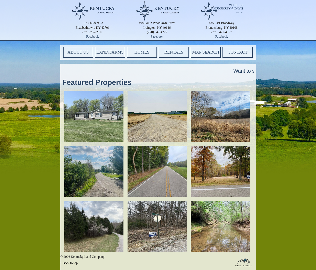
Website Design (243, 265)
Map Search (205, 52)
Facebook (92, 36)
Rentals (173, 52)
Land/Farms (110, 52)
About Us (78, 52)
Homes (142, 52)
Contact (237, 52)
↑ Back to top (69, 263)
